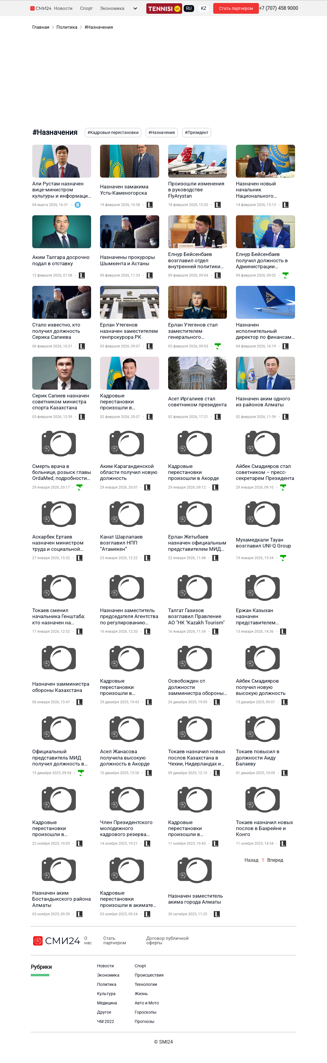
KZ (203, 8)
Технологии (146, 984)
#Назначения (99, 27)
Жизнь (141, 993)
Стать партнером (236, 8)
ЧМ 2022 (105, 1021)
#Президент (196, 132)
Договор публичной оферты (167, 940)
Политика (66, 27)
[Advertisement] (163, 80)
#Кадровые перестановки (113, 132)
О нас (88, 940)
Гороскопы (145, 1012)
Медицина (107, 1003)
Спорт (86, 8)
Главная (40, 27)
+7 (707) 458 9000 (278, 8)
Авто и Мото (147, 1003)
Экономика (112, 8)
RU (189, 8)
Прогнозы (144, 1021)
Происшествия (149, 975)
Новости (63, 8)
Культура (106, 993)
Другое (104, 1012)
